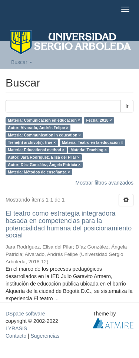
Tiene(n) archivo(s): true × (32, 142)
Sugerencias (44, 336)
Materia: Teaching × (88, 150)
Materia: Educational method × (36, 150)
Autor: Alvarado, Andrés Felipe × (38, 127)
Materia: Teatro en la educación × (92, 142)
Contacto (16, 336)
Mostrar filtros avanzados (104, 183)
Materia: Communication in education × (44, 135)
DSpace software (25, 314)
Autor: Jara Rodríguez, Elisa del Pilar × (43, 157)
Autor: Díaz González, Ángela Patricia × (44, 164)
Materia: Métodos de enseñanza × (39, 172)
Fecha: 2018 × (99, 120)
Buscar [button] (21, 62)
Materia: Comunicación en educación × (44, 120)
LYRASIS (16, 328)
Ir (127, 106)
